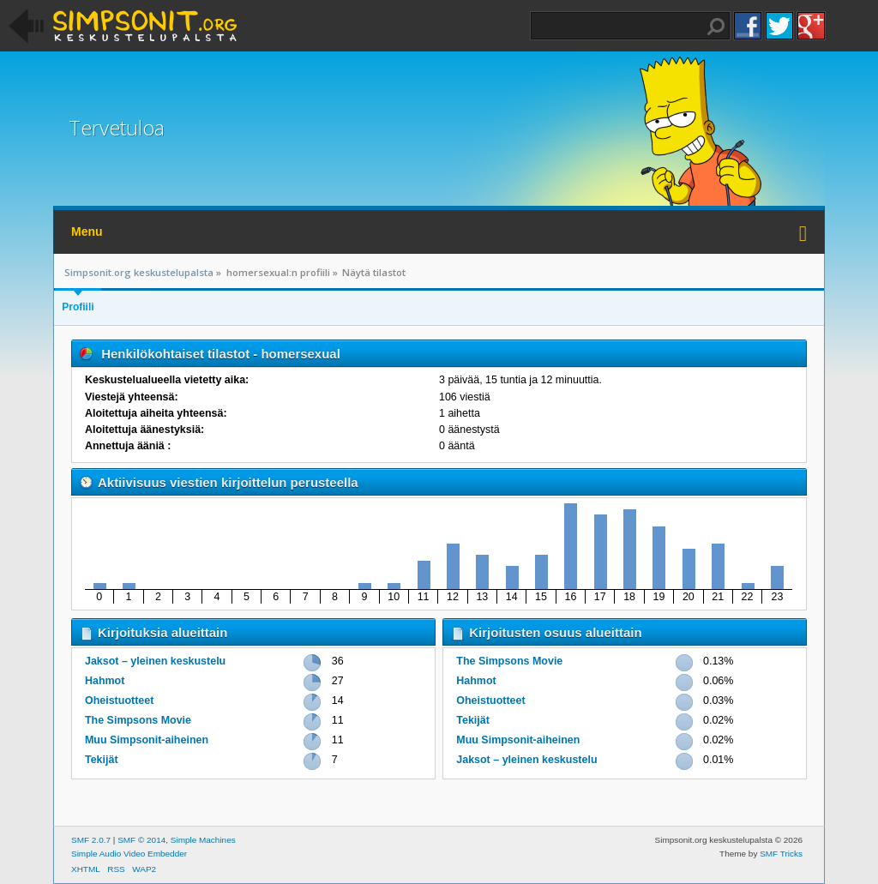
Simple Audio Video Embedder (129, 853)
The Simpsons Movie (138, 720)
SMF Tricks (781, 853)
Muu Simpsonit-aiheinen (146, 740)
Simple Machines (203, 840)
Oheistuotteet (119, 701)
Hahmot (104, 681)
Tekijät (101, 760)
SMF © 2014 (141, 840)
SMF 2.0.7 (91, 840)
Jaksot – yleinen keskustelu (155, 661)
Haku (716, 26)
